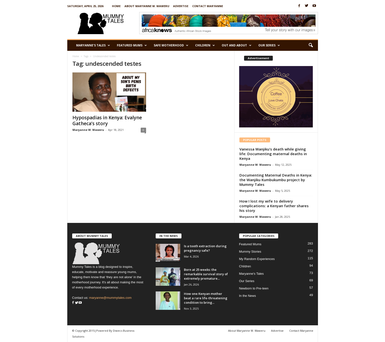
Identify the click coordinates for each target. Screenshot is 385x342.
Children (205, 45)
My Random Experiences (257, 259)
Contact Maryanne (207, 6)
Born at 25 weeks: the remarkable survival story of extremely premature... (206, 274)
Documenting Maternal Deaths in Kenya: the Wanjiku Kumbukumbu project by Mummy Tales (275, 180)
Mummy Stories (250, 251)
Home (116, 6)
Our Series (269, 45)
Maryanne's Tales (251, 273)
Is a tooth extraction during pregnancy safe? (205, 248)
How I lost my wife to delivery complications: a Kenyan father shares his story (274, 206)
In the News (247, 296)
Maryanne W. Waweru (88, 130)
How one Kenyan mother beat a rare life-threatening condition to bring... (205, 298)
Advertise (180, 6)
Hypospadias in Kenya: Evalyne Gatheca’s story (107, 120)
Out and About (236, 45)
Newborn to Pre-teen (254, 288)
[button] (310, 45)
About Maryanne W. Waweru (146, 6)
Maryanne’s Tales (93, 45)
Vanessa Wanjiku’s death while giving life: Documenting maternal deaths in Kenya (273, 154)
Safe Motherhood (171, 45)
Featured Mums (132, 45)
